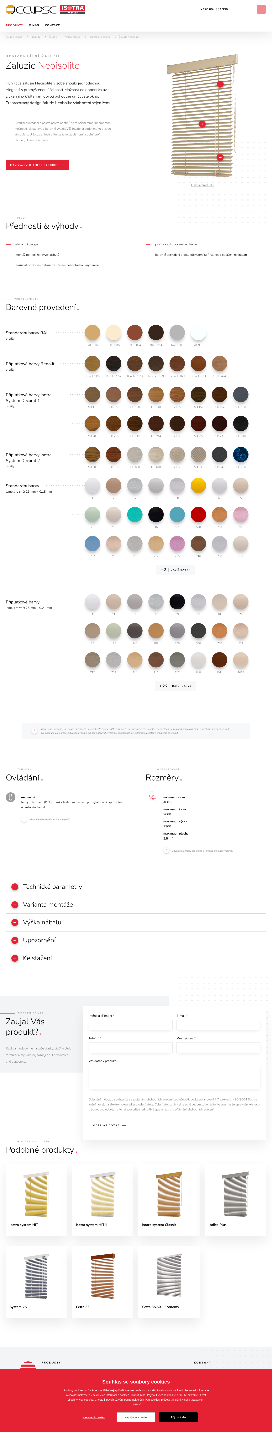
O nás (34, 25)
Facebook (236, 9)
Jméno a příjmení (101, 1016)
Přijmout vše (178, 1417)
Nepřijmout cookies (135, 1417)
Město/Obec (186, 1039)
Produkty (14, 25)
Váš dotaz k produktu (103, 1061)
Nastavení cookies (94, 1417)
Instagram (247, 9)
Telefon (95, 1039)
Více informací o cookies (114, 1395)
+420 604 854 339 (214, 9)
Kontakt (52, 25)
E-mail (182, 1016)
